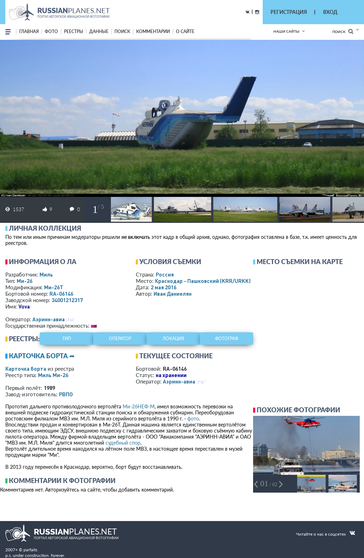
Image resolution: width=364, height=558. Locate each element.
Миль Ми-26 (53, 375)
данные (98, 31)
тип (66, 338)
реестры (73, 31)
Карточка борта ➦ (42, 356)
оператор (120, 338)
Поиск (342, 31)
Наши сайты (286, 31)
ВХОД (330, 12)
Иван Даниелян (173, 293)
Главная (29, 31)
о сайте (185, 31)
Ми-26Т (53, 287)
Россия (165, 274)
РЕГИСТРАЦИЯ (289, 12)
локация (173, 338)
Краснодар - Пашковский (203, 281)
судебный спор (123, 443)
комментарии (153, 31)
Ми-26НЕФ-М (139, 406)
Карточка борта (25, 368)
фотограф (226, 338)
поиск (122, 31)
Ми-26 (24, 281)
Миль (46, 274)
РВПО (66, 394)
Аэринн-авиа (48, 319)
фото (51, 31)
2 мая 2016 (163, 287)
